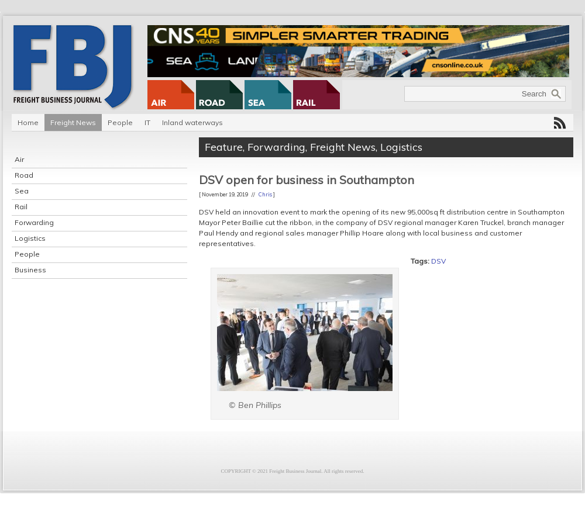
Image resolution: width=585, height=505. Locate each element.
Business (30, 269)
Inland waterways (192, 122)
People (120, 122)
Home (28, 122)
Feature (224, 147)
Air (19, 159)
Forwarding (34, 222)
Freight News (73, 122)
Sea (22, 190)
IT (147, 122)
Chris (265, 194)
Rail (21, 206)
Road (24, 175)
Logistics (30, 238)
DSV (438, 261)
